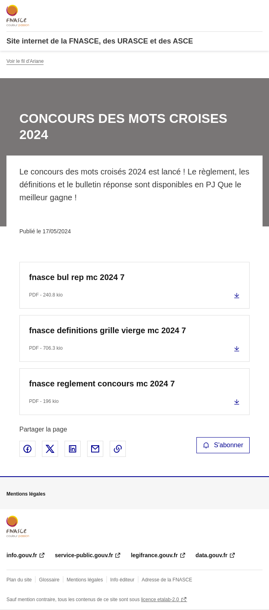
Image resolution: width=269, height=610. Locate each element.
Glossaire (49, 580)
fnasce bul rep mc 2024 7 (77, 277)
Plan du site (19, 580)
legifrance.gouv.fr (154, 555)
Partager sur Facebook (27, 449)
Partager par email (95, 449)
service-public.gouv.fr (84, 555)
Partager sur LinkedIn (73, 449)
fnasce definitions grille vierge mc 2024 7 (107, 330)
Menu (258, 10)
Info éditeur (122, 580)
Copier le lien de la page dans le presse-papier (118, 449)
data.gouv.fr (211, 555)
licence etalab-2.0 (160, 599)
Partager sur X (50, 449)
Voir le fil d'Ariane (25, 61)
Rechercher (242, 10)
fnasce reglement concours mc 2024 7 (102, 383)
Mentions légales (85, 580)
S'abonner (223, 445)
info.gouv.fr (21, 555)
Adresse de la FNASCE (167, 580)
